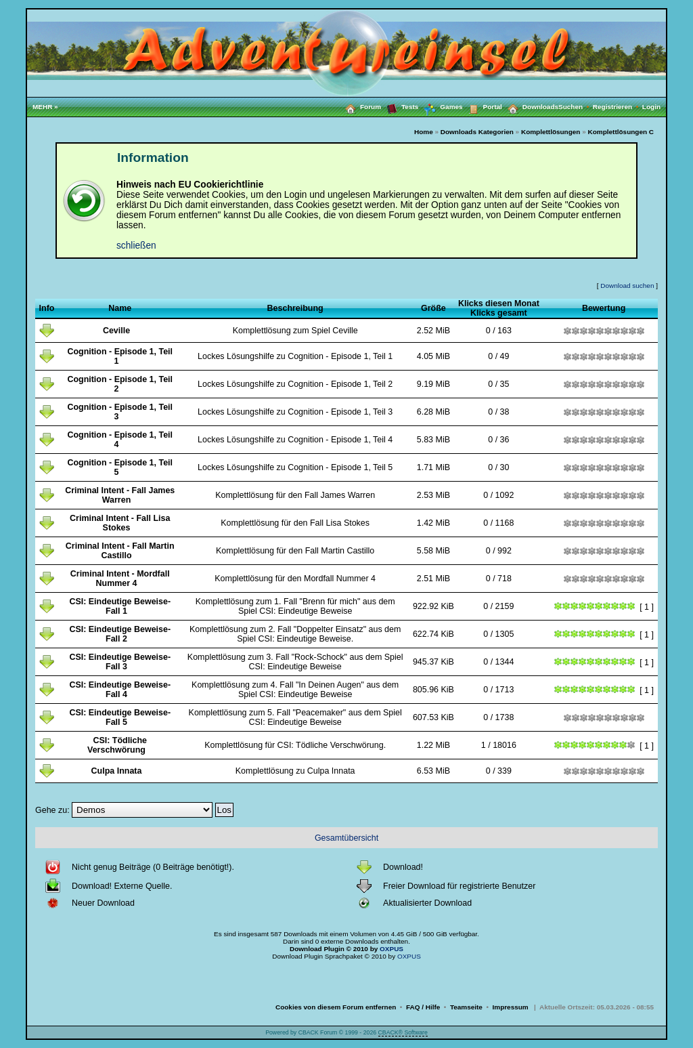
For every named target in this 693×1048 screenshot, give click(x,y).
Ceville (116, 330)
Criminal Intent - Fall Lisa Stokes (120, 522)
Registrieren (617, 106)
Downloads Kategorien (477, 131)
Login (651, 106)
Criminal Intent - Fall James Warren (120, 495)
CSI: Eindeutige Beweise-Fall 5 (120, 717)
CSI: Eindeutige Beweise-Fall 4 (120, 689)
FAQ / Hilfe (423, 1007)
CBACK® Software (403, 1032)
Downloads (530, 106)
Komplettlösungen (551, 131)
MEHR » (45, 106)
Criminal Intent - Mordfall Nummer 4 (120, 578)
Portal (482, 106)
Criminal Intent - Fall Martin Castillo (120, 550)
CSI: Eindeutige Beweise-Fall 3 (120, 661)
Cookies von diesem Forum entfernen (335, 1007)
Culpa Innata (116, 771)
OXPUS (391, 948)
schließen (136, 245)
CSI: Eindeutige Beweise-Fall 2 (120, 634)
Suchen (575, 106)
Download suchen (627, 285)
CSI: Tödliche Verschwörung (117, 745)
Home (423, 131)
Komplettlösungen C (621, 131)
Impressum (511, 1007)
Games (440, 107)
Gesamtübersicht (346, 838)
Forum (360, 106)
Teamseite (466, 1007)
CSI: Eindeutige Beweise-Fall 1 (120, 606)
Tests (399, 106)
